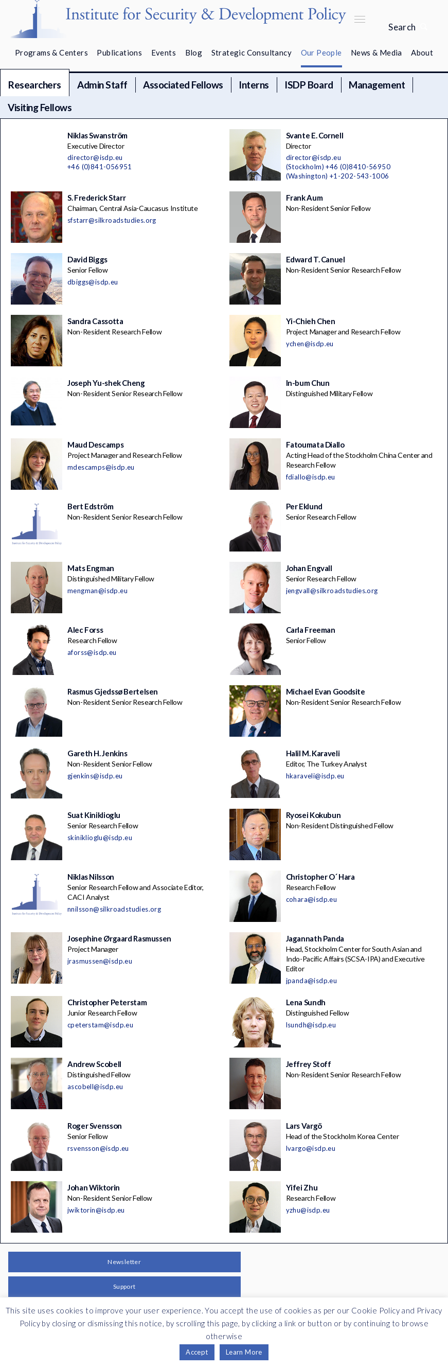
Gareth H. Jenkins (97, 753)
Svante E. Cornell (315, 135)
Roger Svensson (94, 1125)
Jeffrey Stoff (308, 1064)
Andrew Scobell (94, 1064)
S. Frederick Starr (96, 197)
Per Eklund (304, 506)
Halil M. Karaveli (313, 753)
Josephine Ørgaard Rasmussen (119, 938)
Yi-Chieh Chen (310, 321)
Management (377, 85)
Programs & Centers (51, 52)
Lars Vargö (304, 1125)
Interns (254, 85)
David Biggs (87, 259)
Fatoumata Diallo (315, 444)
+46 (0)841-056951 (99, 167)
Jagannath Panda (315, 938)
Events (163, 52)
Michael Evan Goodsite (325, 691)
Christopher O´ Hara (320, 876)
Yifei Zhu (302, 1187)
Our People (321, 52)
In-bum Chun (308, 382)
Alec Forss (85, 629)
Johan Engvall (309, 568)
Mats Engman (90, 568)
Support (124, 1286)
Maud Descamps (95, 444)
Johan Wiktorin (93, 1187)
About (422, 52)
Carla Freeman (310, 629)
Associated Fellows (183, 85)
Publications (119, 52)
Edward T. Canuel (315, 259)
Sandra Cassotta (95, 321)
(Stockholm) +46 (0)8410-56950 (338, 167)
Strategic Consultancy (251, 52)
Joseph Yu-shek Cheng (106, 382)
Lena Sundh (306, 1002)
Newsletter (124, 1262)
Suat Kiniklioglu (93, 815)
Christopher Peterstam (107, 1002)
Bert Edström (90, 506)
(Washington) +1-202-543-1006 (337, 176)
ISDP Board (308, 85)
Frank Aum (304, 197)
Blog (194, 52)
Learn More (244, 1352)
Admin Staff (102, 85)
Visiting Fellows (39, 107)
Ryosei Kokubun (313, 815)
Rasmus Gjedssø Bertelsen (112, 691)
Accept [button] (197, 1352)
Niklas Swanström (97, 135)
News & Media (376, 52)
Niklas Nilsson (90, 876)
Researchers (34, 85)
